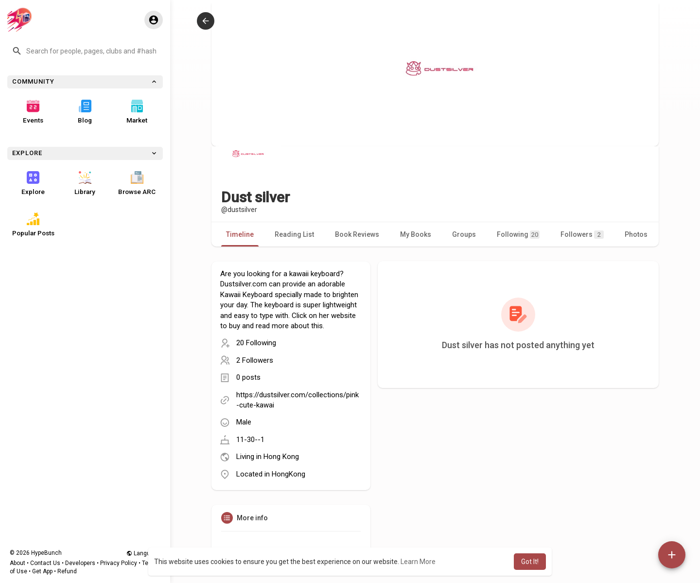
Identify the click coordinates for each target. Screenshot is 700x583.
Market (136, 112)
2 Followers (254, 360)
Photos (636, 234)
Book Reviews (357, 234)
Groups (464, 234)
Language (143, 553)
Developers (80, 563)
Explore (33, 183)
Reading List (294, 234)
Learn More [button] (418, 561)
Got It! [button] (530, 561)
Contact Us (45, 563)
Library (84, 183)
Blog (85, 112)
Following (518, 234)
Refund (67, 571)
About (17, 563)
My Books (415, 234)
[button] (85, 51)
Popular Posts (33, 224)
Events (33, 112)
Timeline (240, 234)
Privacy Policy (118, 563)
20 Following (256, 342)
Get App (42, 571)
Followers (582, 234)
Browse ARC (137, 183)
